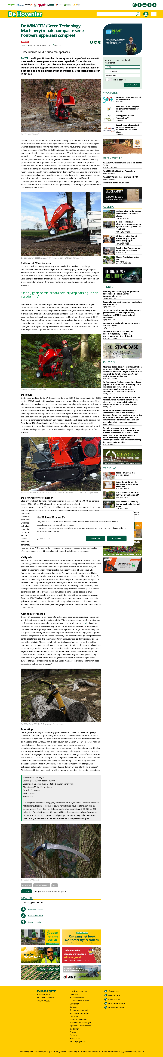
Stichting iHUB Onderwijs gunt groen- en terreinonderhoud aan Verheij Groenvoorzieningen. (121, 293)
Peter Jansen (26, 45)
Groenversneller (77, 997)
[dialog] (81, 528)
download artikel (35, 909)
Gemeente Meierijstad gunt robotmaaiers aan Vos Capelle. (121, 324)
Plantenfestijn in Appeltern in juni (129, 258)
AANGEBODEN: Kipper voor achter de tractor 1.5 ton (122, 163)
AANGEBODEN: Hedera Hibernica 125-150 (120, 177)
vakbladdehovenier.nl (90, 1051)
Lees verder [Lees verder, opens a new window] (53, 531)
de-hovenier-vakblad (117, 1003)
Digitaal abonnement (79, 1010)
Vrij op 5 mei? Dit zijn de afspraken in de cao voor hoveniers (127, 484)
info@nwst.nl (113, 991)
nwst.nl (141, 1051)
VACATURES (110, 92)
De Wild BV (26, 885)
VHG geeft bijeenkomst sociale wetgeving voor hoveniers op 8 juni (126, 238)
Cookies (73, 1035)
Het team (74, 1016)
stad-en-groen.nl (58, 1051)
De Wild (25, 58)
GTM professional (42, 885)
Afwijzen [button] (95, 538)
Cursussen (74, 1003)
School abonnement (78, 1019)
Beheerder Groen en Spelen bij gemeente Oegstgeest (128, 107)
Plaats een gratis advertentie (116, 182)
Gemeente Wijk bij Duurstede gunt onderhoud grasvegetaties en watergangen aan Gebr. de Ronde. (118, 333)
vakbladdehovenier (116, 1007)
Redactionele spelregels (80, 1022)
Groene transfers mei (125, 473)
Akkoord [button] (117, 538)
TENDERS (108, 287)
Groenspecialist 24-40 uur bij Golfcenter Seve (128, 98)
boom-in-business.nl (111, 1051)
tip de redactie (34, 922)
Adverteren (75, 1038)
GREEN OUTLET (112, 158)
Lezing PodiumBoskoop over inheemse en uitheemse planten (128, 213)
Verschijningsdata (77, 1041)
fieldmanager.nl (26, 1051)
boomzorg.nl (73, 1051)
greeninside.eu (129, 1051)
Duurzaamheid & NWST (80, 1000)
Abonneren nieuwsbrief (80, 1013)
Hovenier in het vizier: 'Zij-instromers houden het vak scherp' (128, 504)
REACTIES (27, 897)
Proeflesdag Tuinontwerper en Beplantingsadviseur (128, 249)
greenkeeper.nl (41, 1051)
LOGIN (27, 891)
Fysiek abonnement (78, 991)
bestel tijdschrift (35, 915)
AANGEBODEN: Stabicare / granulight (119, 171)
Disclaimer (74, 1028)
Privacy (73, 1032)
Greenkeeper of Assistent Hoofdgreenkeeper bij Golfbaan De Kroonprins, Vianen (127, 128)
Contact (73, 1007)
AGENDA (108, 206)
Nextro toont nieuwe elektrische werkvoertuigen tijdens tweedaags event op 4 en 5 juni (128, 225)
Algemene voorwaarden (80, 1025)
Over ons (74, 994)
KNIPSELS (109, 362)
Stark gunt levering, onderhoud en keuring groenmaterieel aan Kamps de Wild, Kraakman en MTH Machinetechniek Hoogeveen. (122, 314)
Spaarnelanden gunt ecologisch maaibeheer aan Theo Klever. (122, 303)
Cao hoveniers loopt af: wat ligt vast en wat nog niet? (128, 493)
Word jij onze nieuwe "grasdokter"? (125, 116)
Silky (86, 623)
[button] (43, 538)
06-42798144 (114, 999)
